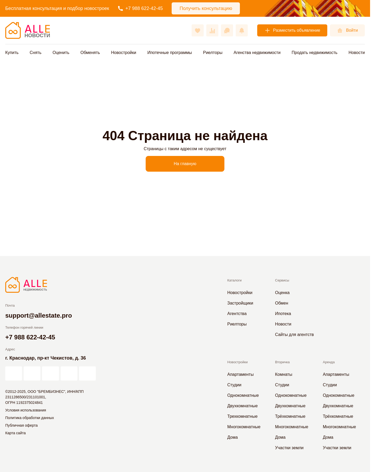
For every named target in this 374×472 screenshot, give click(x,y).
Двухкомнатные (242, 406)
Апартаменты (240, 374)
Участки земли (289, 448)
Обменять (90, 52)
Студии (234, 385)
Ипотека (283, 313)
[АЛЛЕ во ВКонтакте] (50, 373)
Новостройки (123, 52)
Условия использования (25, 410)
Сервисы (282, 280)
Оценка (282, 292)
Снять (35, 52)
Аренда (329, 362)
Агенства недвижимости (257, 52)
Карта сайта (15, 433)
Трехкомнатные (242, 416)
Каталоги (234, 280)
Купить (12, 52)
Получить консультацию (206, 8)
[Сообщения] (227, 30)
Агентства (237, 313)
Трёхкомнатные (290, 416)
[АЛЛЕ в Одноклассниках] (69, 373)
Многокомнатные (243, 427)
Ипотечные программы (169, 52)
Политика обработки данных (29, 418)
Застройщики (240, 303)
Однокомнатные (243, 395)
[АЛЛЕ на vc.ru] (13, 373)
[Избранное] (198, 30)
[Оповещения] (242, 30)
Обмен (281, 303)
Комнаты (283, 374)
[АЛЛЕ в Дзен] (32, 373)
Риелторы (213, 52)
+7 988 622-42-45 (140, 8)
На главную (185, 163)
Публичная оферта (21, 425)
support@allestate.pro (38, 315)
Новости (357, 52)
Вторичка (282, 362)
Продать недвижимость (314, 52)
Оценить (60, 52)
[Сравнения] (212, 30)
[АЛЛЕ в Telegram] (87, 373)
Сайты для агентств (294, 334)
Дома (232, 437)
